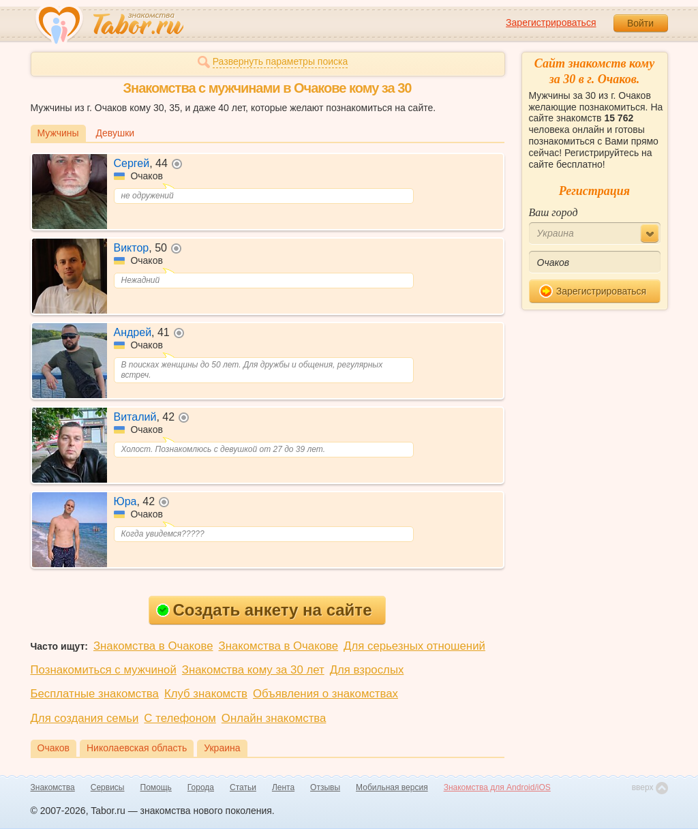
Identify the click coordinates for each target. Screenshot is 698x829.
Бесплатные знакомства (95, 693)
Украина (222, 747)
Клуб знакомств (205, 693)
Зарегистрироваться (551, 22)
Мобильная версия (392, 787)
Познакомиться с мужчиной (104, 669)
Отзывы (325, 787)
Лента (283, 787)
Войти (640, 23)
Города (200, 787)
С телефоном (179, 718)
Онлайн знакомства (274, 718)
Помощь (156, 787)
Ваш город (553, 212)
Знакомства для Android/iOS (497, 787)
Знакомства (53, 787)
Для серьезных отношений (414, 645)
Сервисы (108, 787)
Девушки (115, 132)
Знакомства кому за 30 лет (253, 669)
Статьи (243, 787)
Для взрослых (367, 669)
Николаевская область (137, 747)
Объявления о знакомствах (325, 693)
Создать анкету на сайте (264, 610)
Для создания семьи (85, 718)
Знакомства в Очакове (153, 645)
